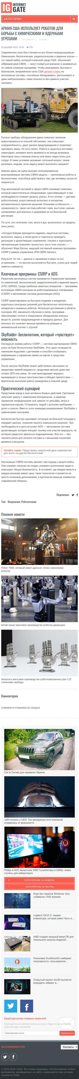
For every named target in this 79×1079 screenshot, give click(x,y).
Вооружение (14, 502)
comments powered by (20, 707)
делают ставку (52, 71)
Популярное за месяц (39, 886)
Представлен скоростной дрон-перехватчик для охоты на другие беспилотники (37, 451)
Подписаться (67, 1033)
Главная (43, 39)
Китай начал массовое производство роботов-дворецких (33, 625)
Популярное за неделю (39, 880)
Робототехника (28, 502)
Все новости (28, 39)
